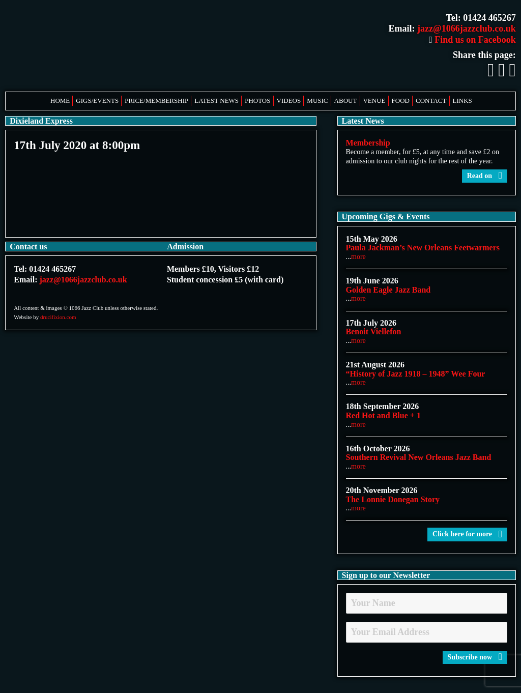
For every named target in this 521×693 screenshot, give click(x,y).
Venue (374, 100)
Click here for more (467, 534)
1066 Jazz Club (107, 46)
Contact (431, 100)
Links (462, 100)
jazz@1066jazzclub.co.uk (466, 28)
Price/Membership (156, 100)
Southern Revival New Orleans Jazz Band (418, 457)
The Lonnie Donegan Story (393, 499)
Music (317, 100)
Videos (289, 100)
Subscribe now (475, 657)
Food (401, 100)
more (358, 257)
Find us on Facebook (472, 40)
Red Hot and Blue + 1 (383, 415)
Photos (257, 100)
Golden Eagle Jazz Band (388, 289)
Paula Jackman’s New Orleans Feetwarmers (423, 247)
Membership (368, 142)
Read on (484, 176)
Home (60, 100)
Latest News (216, 100)
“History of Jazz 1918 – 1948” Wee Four (415, 373)
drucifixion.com (58, 317)
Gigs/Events (97, 100)
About (345, 100)
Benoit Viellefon (373, 331)
